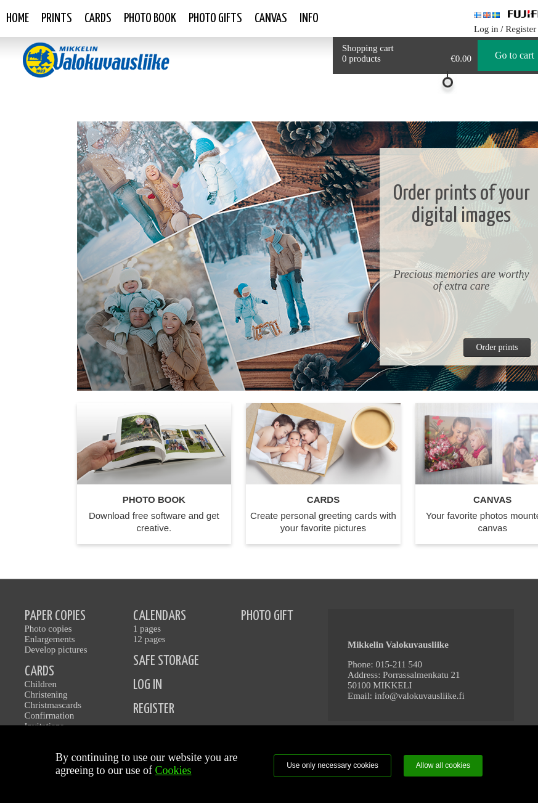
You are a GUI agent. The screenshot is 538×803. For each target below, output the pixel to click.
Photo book (150, 18)
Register (520, 29)
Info (309, 18)
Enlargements (50, 639)
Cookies (173, 770)
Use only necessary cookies (332, 765)
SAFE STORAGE (166, 661)
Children (41, 684)
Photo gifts (215, 18)
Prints (56, 18)
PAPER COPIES (55, 616)
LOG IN (147, 685)
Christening (46, 694)
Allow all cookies (443, 765)
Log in (486, 29)
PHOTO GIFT (267, 616)
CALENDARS (159, 616)
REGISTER (153, 709)
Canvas (271, 18)
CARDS (39, 671)
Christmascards (53, 705)
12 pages (149, 639)
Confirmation (50, 715)
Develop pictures (56, 649)
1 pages (147, 629)
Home (17, 18)
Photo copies (48, 629)
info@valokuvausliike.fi (420, 696)
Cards (98, 18)
